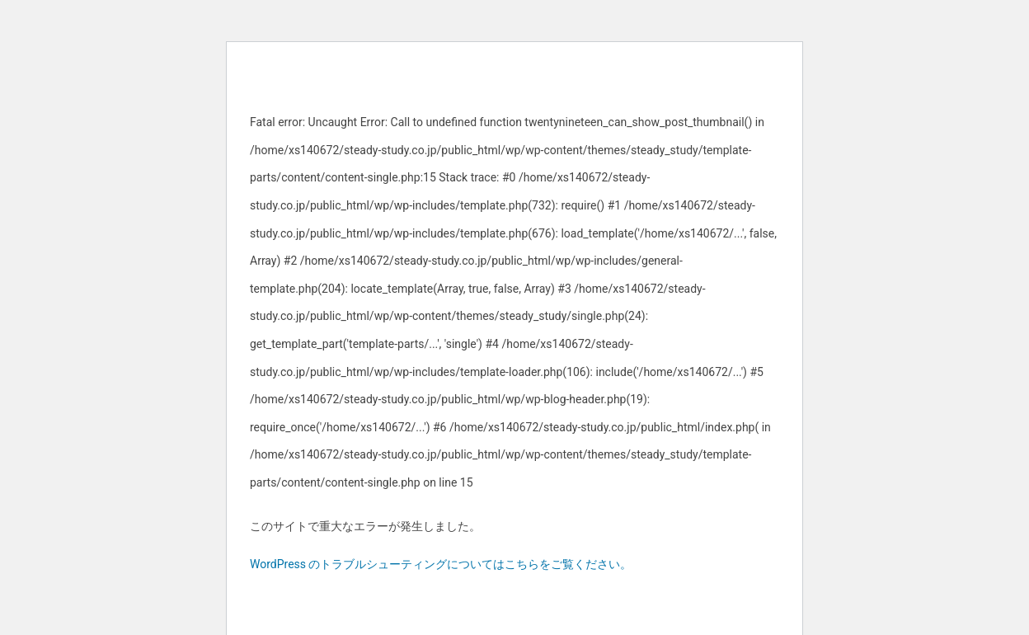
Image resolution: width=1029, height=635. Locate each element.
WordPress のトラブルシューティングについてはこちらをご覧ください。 (441, 564)
